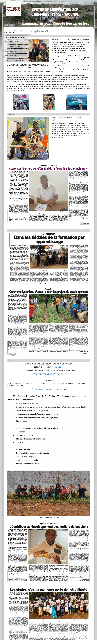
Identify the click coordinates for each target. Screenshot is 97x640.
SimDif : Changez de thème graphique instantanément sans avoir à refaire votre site (47, 634)
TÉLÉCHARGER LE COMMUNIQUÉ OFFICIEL (62, 327)
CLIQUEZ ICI (72, 304)
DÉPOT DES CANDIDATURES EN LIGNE (62, 312)
